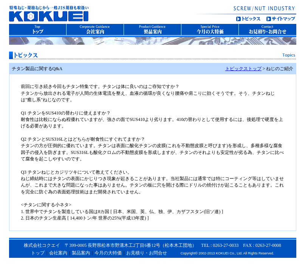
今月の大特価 (108, 253)
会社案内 (58, 253)
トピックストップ (243, 68)
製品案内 (81, 253)
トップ (38, 253)
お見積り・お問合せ (146, 253)
